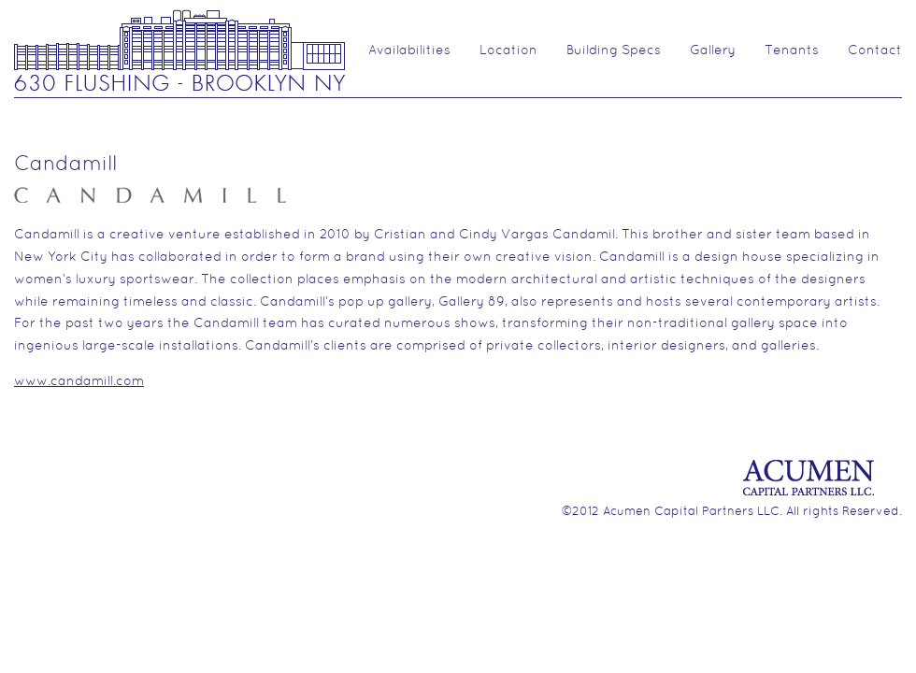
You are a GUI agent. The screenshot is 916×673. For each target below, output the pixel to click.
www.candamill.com (79, 382)
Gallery (713, 51)
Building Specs (613, 51)
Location (508, 51)
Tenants (792, 51)
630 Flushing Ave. (179, 49)
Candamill (65, 164)
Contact (875, 51)
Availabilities (409, 51)
